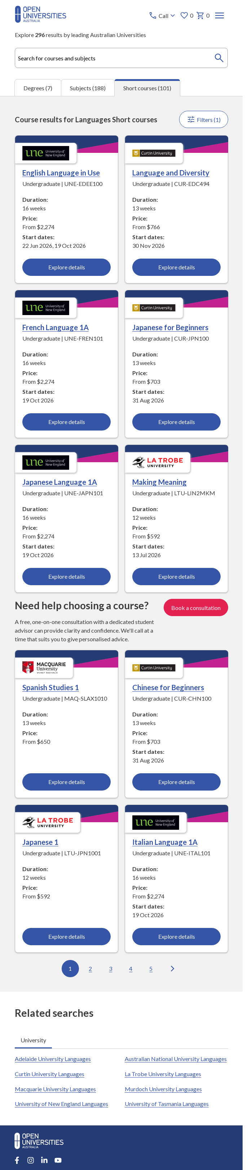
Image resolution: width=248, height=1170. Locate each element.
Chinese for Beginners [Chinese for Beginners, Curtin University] (168, 687)
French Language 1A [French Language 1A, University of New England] (55, 327)
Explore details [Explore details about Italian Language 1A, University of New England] (176, 936)
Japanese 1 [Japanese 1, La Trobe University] (40, 842)
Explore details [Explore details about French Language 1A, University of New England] (66, 421)
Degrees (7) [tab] (37, 88)
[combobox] (121, 58)
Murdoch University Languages (162, 1088)
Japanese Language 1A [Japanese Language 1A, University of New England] (59, 482)
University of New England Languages (61, 1103)
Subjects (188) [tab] (88, 88)
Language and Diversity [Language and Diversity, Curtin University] (170, 172)
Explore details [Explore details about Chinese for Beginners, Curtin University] (176, 782)
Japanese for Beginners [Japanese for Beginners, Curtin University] (170, 327)
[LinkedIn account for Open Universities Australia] (44, 1160)
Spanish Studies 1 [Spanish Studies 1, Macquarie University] (50, 687)
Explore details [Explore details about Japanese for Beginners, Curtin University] (176, 421)
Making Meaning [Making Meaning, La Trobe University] (159, 482)
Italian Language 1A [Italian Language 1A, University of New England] (164, 842)
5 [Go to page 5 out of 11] (150, 968)
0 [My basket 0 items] (202, 15)
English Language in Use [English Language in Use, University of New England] (61, 172)
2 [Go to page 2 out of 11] (90, 968)
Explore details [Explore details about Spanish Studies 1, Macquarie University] (66, 782)
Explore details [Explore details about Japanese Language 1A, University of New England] (66, 576)
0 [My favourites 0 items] (186, 15)
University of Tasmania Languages (166, 1103)
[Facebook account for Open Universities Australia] (17, 1160)
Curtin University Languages (49, 1073)
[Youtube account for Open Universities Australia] (58, 1160)
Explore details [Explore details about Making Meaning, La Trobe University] (176, 576)
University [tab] (33, 1040)
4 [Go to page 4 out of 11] (130, 968)
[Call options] (162, 15)
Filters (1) (203, 119)
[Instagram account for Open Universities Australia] (30, 1160)
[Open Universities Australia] (40, 20)
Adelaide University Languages (53, 1058)
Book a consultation (195, 607)
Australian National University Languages (175, 1058)
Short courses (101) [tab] (147, 88)
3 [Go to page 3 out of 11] (110, 968)
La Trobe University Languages (162, 1073)
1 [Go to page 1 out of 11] (70, 968)
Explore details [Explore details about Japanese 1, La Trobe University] (66, 936)
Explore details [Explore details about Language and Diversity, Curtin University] (176, 267)
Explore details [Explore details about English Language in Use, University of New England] (66, 267)
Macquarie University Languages (55, 1088)
